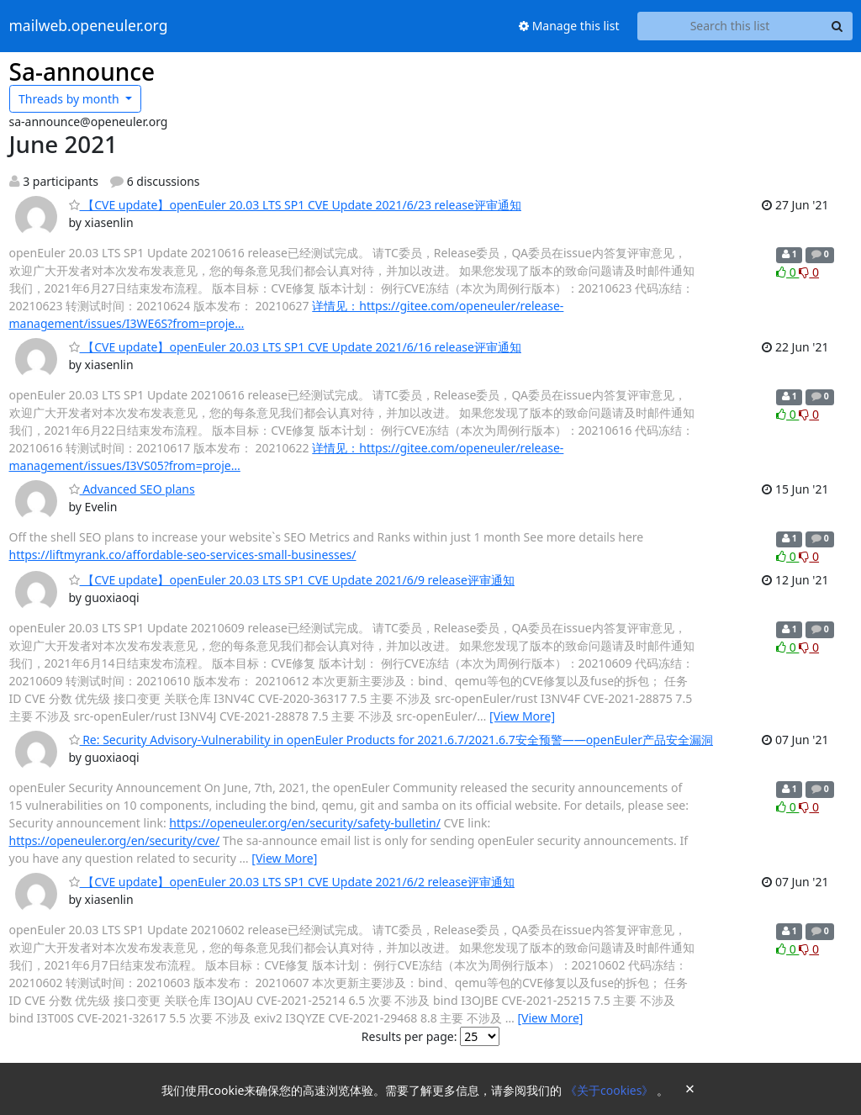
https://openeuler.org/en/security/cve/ (114, 840)
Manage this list (569, 26)
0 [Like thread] (787, 272)
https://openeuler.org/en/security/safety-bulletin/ (305, 823)
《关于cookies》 (611, 1090)
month (70, 99)
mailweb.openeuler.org (88, 26)
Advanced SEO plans (132, 489)
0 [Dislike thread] (809, 272)
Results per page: (409, 1036)
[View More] (522, 716)
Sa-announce (82, 71)
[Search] (837, 26)
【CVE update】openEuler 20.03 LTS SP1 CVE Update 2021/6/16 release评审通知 (295, 347)
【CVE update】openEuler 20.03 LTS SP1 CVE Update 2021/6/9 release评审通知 (292, 580)
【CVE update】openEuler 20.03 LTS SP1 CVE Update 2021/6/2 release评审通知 (292, 882)
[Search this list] (730, 26)
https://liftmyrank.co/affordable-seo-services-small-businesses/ (183, 555)
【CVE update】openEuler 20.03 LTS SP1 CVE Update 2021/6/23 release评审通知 (295, 205)
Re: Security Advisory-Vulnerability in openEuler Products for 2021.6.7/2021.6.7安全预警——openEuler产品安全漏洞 (391, 740)
